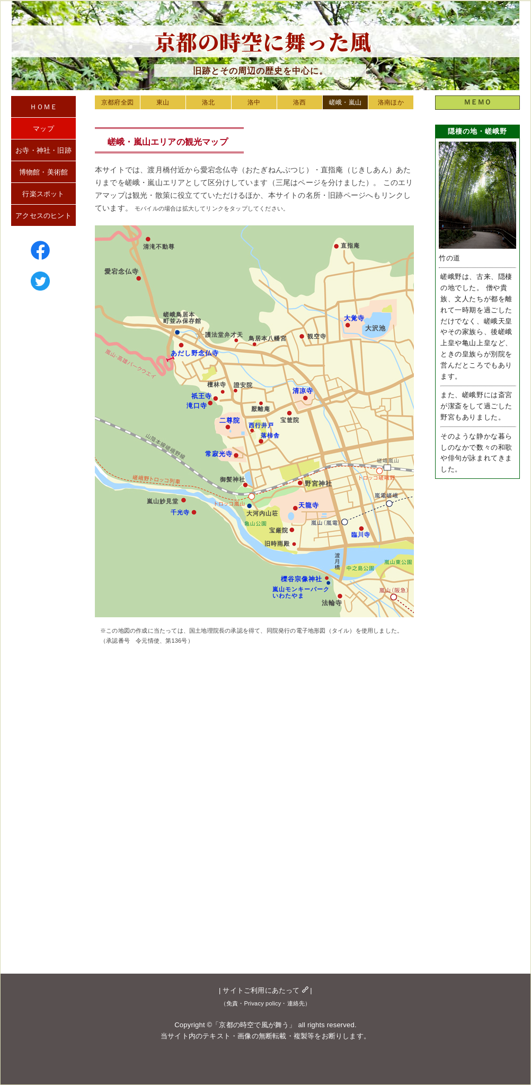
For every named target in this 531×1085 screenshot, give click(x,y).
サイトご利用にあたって (265, 990)
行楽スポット (43, 194)
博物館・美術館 (43, 172)
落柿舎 (270, 435)
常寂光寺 (219, 454)
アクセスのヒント (43, 216)
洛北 (208, 102)
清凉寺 (303, 391)
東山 (162, 102)
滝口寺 (197, 405)
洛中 (253, 102)
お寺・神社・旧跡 (43, 150)
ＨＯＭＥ (44, 107)
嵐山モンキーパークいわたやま (301, 592)
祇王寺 (201, 396)
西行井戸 (261, 425)
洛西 (299, 102)
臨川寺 (360, 534)
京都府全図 (117, 102)
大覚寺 (354, 318)
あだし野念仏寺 (195, 353)
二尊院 (229, 420)
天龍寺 (308, 505)
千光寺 (180, 512)
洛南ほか (391, 102)
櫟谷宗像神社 (301, 579)
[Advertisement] (302, 822)
